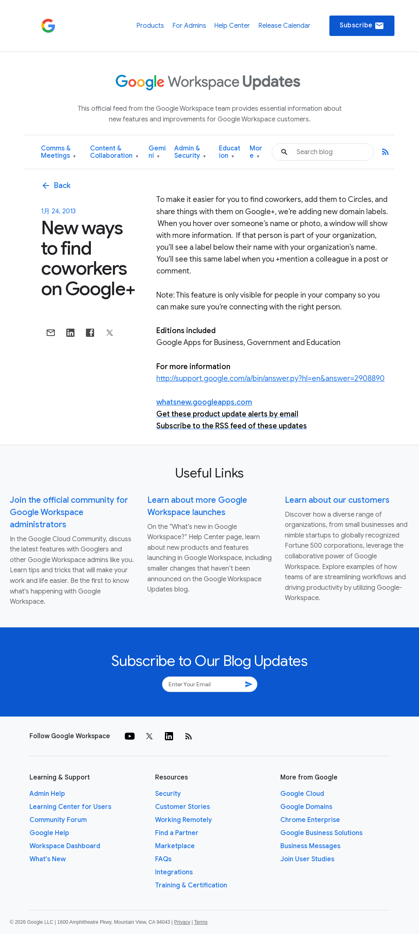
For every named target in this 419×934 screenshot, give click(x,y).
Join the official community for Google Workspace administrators (69, 512)
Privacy (182, 922)
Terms (200, 922)
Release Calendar (284, 26)
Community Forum (58, 820)
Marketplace (175, 846)
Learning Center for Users (70, 807)
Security (168, 794)
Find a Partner (176, 833)
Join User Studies (307, 859)
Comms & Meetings (58, 152)
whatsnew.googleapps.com (204, 402)
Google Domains (306, 807)
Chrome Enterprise (310, 820)
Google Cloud (302, 794)
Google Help (49, 833)
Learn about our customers (337, 500)
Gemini (157, 152)
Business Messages (310, 846)
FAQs (163, 859)
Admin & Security (190, 152)
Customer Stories (182, 807)
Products (150, 26)
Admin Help (47, 794)
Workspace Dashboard (64, 846)
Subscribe (362, 26)
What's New (47, 859)
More (256, 152)
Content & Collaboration (114, 152)
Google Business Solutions (321, 833)
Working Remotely (183, 820)
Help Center (232, 26)
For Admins (189, 26)
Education (229, 152)
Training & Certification (191, 885)
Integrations (174, 872)
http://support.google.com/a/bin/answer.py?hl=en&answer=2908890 (270, 378)
